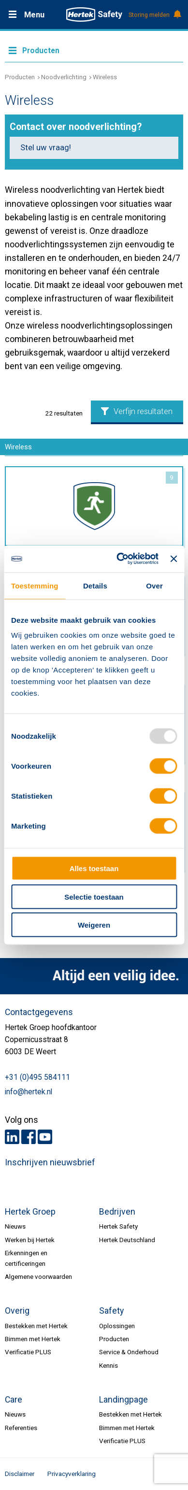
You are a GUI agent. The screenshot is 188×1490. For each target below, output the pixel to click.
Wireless (105, 77)
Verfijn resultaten (137, 411)
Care (13, 1399)
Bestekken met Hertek (36, 1326)
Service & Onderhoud (129, 1352)
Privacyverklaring (71, 1473)
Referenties (21, 1428)
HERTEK (94, 14)
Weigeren (94, 925)
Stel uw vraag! (45, 147)
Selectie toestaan (94, 896)
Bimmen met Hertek (32, 1339)
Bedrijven (117, 1212)
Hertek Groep (30, 1212)
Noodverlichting (64, 77)
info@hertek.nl (28, 1092)
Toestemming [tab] (34, 585)
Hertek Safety (118, 1226)
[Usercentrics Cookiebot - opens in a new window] (119, 559)
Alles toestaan (94, 868)
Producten (20, 77)
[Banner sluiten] (173, 558)
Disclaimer (19, 1473)
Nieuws (15, 1226)
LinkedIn (12, 1137)
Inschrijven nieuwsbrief (50, 1162)
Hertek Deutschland (127, 1240)
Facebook (28, 1137)
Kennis (108, 1365)
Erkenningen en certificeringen (26, 1258)
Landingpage (123, 1399)
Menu (34, 14)
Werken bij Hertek (30, 1240)
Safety (111, 1311)
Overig (17, 1311)
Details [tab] (95, 585)
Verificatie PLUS (28, 1352)
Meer (94, 50)
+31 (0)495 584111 (37, 1077)
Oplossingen (117, 1326)
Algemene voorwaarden (38, 1276)
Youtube (45, 1137)
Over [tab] (154, 585)
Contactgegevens (39, 1012)
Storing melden (154, 15)
